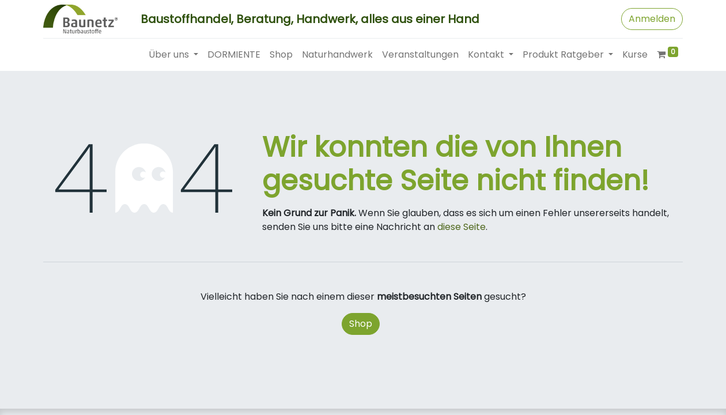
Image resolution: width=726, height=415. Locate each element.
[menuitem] (234, 54)
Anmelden (652, 18)
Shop (360, 323)
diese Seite (461, 226)
